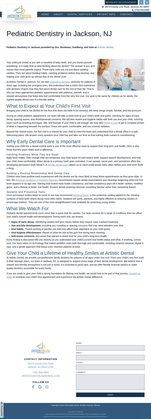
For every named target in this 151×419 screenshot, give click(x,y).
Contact (126, 14)
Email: (79, 353)
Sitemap (97, 405)
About (58, 14)
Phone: (80, 362)
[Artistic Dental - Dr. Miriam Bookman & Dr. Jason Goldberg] (75, 314)
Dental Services (80, 14)
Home (45, 14)
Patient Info (106, 14)
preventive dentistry (60, 82)
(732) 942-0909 (41, 372)
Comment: (81, 372)
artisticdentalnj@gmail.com (41, 376)
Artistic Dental (105, 47)
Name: (79, 343)
